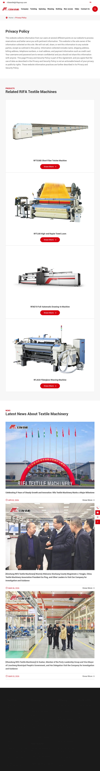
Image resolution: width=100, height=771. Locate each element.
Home (11, 18)
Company (24, 9)
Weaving (50, 9)
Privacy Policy (20, 18)
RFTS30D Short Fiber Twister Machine (50, 160)
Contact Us (85, 9)
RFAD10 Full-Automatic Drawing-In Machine (50, 307)
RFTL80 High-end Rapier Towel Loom (50, 234)
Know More (50, 166)
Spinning (42, 9)
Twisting (33, 9)
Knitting (59, 9)
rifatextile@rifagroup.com (17, 2)
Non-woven (68, 9)
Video (77, 9)
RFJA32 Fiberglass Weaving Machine (50, 380)
